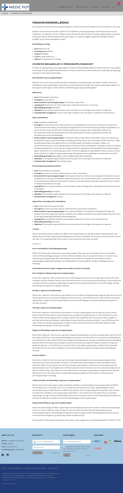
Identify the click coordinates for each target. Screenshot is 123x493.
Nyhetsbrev (52, 468)
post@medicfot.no (12, 447)
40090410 (10, 444)
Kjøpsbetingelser (15, 468)
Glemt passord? (55, 453)
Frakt (4, 468)
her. (40, 244)
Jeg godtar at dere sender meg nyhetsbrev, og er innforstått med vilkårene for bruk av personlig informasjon (77, 449)
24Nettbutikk (12, 484)
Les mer (88, 455)
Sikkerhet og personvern (35, 468)
